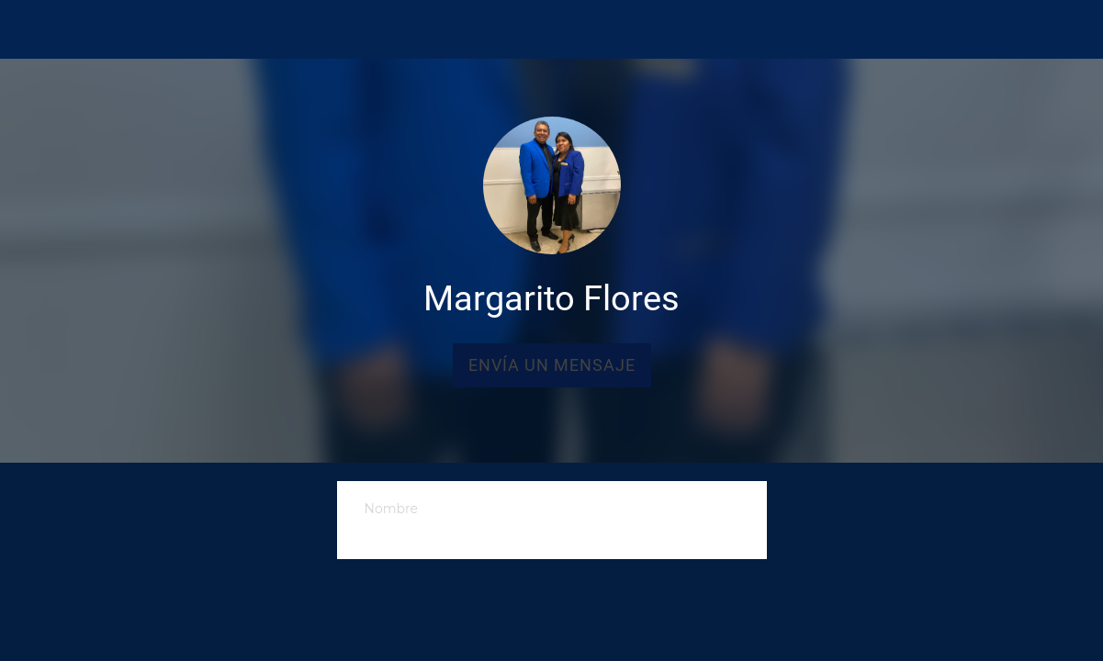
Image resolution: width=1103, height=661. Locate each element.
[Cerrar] (29, 29)
